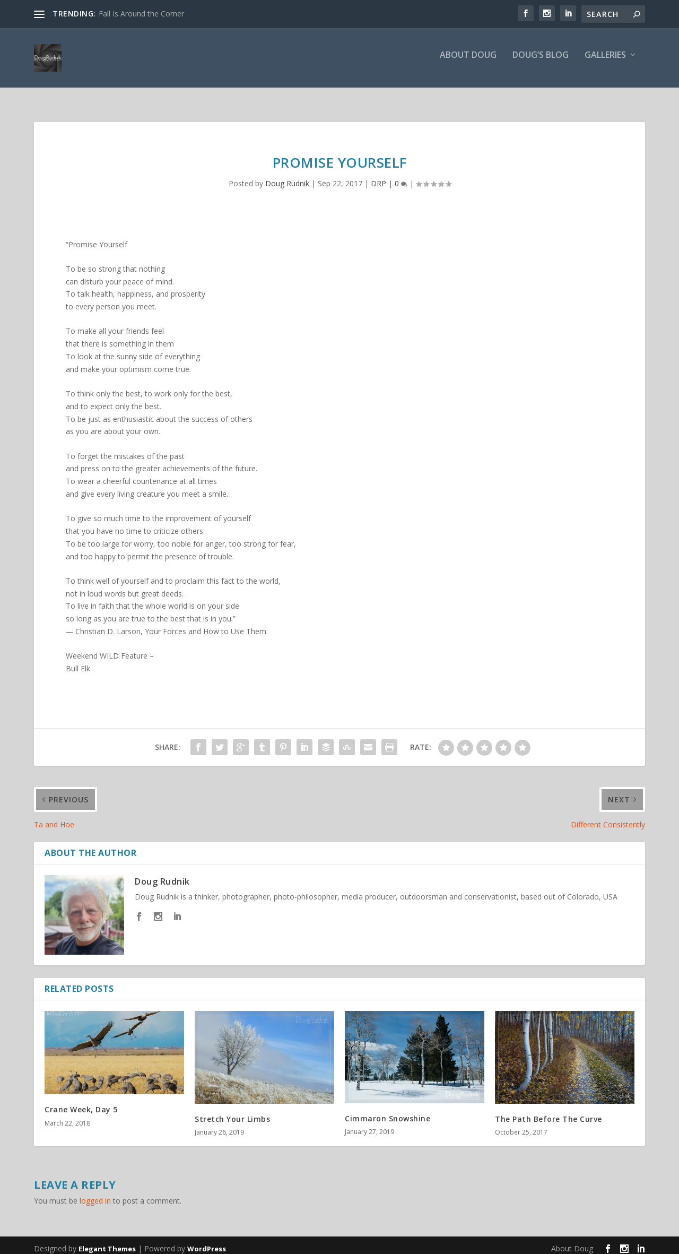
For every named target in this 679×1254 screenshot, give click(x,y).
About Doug (468, 62)
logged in (95, 1194)
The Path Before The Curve (548, 1112)
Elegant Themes (107, 1242)
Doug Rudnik (287, 176)
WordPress (206, 1242)
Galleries (605, 62)
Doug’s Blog (540, 62)
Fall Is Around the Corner (141, 13)
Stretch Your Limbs (232, 1112)
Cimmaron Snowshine (387, 1111)
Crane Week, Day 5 (81, 1102)
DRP (378, 176)
